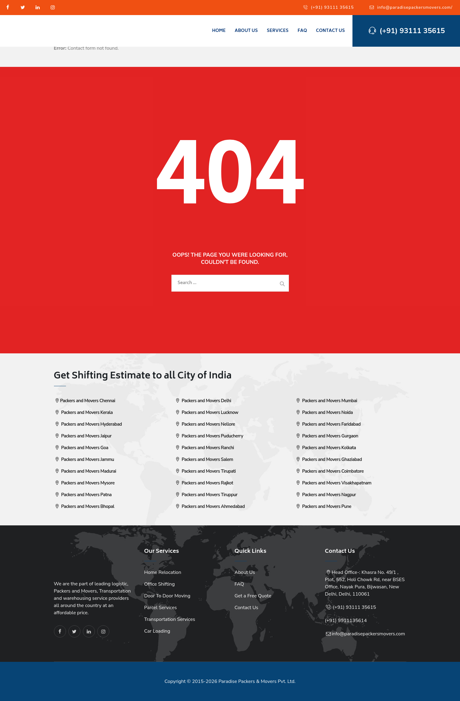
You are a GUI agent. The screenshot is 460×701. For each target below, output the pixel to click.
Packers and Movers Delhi (202, 401)
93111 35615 (361, 607)
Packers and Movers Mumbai (326, 401)
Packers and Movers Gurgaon (326, 436)
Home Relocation (162, 572)
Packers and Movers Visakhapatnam (333, 483)
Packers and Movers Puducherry (208, 436)
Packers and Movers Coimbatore (329, 471)
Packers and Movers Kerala (83, 412)
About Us (246, 31)
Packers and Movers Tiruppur (206, 495)
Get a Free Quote (253, 596)
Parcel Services (160, 607)
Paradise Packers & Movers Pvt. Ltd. (257, 681)
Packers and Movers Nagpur (325, 495)
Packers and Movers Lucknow (206, 412)
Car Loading (157, 631)
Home (219, 31)
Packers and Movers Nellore (204, 424)
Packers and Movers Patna (83, 495)
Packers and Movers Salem (203, 459)
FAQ (302, 31)
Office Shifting (159, 584)
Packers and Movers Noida (324, 412)
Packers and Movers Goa (81, 448)
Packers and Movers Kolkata (325, 448)
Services (278, 31)
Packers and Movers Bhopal (84, 506)
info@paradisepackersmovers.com (368, 634)
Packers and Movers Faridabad (328, 424)
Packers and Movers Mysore (84, 483)
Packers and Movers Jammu (84, 459)
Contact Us (330, 31)
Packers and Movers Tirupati (205, 471)
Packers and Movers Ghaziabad (328, 459)
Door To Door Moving (167, 596)
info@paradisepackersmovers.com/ (414, 7)
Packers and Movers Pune (323, 506)
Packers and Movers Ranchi (204, 448)
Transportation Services (169, 619)
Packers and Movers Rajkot (203, 483)
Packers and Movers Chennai (84, 401)
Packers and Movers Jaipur (83, 436)
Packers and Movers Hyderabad (88, 424)
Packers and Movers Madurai (85, 471)
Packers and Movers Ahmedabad (209, 506)
